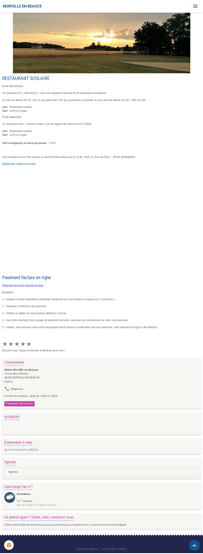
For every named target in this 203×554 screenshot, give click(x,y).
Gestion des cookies (114, 549)
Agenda (13, 471)
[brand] (22, 6)
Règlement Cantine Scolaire (19, 163)
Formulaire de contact (19, 403)
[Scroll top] (194, 545)
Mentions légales (87, 549)
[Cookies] (9, 545)
